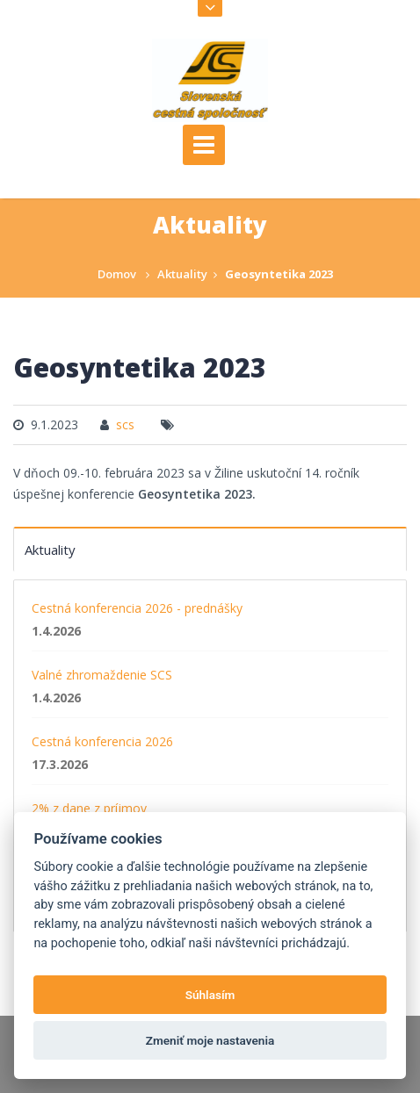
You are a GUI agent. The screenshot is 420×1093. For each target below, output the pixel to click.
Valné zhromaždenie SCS (102, 674)
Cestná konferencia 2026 (102, 741)
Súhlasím (210, 995)
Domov (117, 274)
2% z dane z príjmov (89, 808)
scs (125, 424)
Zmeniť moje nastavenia (210, 1040)
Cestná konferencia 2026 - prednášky (137, 608)
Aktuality (182, 274)
